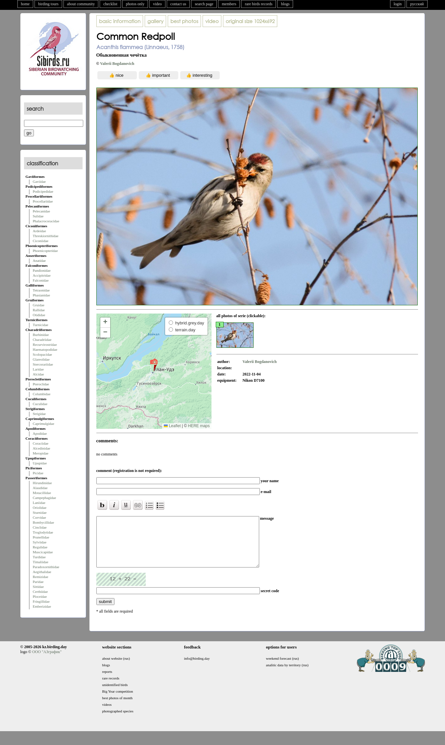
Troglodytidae (43, 532)
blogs (285, 4)
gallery (155, 21)
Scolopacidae (42, 354)
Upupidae (40, 463)
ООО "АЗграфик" (47, 661)
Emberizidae (42, 606)
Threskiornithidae (46, 236)
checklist (110, 4)
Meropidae (41, 453)
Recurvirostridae (45, 344)
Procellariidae (43, 201)
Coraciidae (41, 443)
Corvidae (39, 517)
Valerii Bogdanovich (117, 63)
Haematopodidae (45, 349)
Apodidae (40, 433)
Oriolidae (40, 508)
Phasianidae (41, 295)
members (229, 4)
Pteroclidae (41, 384)
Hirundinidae (42, 483)
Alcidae (38, 374)
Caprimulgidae (43, 424)
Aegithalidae (42, 572)
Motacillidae (42, 493)
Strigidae (39, 414)
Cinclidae (40, 527)
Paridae (38, 582)
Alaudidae (40, 488)
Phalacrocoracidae (46, 221)
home (25, 4)
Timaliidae (40, 562)
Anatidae (39, 260)
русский (417, 4)
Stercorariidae (43, 364)
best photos (184, 21)
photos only (135, 4)
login (398, 4)
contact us (178, 4)
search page (204, 4)
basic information (119, 21)
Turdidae (39, 557)
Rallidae (39, 310)
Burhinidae (41, 335)
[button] (153, 364)
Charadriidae (42, 340)
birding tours (48, 4)
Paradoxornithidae (46, 567)
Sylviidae (40, 542)
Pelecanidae (41, 211)
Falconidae (41, 280)
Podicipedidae (43, 191)
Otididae (39, 315)
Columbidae (42, 394)
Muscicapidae (43, 552)
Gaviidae (39, 181)
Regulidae (40, 547)
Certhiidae (40, 591)
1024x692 (250, 21)
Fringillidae (41, 601)
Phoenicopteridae (45, 251)
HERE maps (199, 426)
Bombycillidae (43, 522)
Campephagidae (44, 498)
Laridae (38, 369)
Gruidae (38, 305)
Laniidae (39, 503)
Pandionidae (42, 270)
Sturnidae (40, 512)
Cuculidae (40, 404)
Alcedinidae (41, 448)
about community (81, 4)
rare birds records (258, 4)
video (157, 4)
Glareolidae (41, 359)
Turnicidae (40, 325)
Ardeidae (39, 231)
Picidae (38, 473)
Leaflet (172, 426)
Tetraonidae (41, 290)
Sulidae (38, 216)
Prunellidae (41, 537)
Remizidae (40, 577)
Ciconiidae (41, 241)
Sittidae (38, 587)
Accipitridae (42, 275)
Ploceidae (40, 596)
